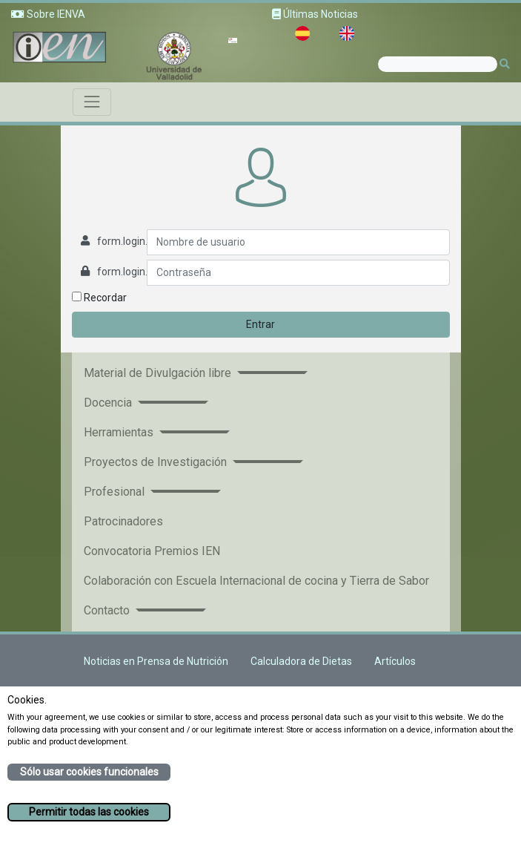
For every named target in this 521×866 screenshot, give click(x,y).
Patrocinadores (123, 521)
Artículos (395, 661)
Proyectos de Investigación (157, 462)
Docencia (109, 403)
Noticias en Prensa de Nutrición (156, 661)
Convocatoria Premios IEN (152, 551)
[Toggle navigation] (92, 101)
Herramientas (120, 432)
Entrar (260, 324)
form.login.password (145, 272)
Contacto (108, 610)
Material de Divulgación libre (159, 373)
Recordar (99, 298)
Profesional (115, 492)
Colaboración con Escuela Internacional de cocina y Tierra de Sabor (256, 581)
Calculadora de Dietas (301, 661)
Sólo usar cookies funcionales (89, 772)
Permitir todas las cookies (89, 812)
